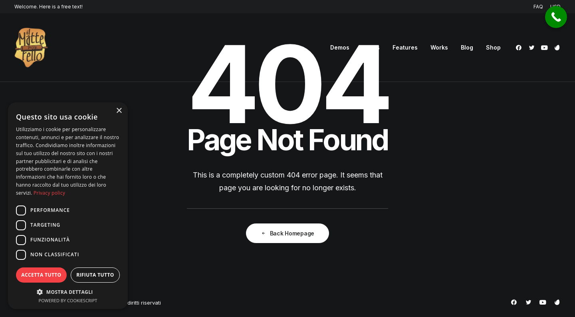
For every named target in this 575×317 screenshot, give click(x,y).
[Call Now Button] (556, 17)
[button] (520, 47)
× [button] (119, 111)
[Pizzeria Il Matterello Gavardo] (31, 48)
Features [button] (405, 47)
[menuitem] (539, 6)
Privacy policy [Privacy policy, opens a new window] (49, 192)
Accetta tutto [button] (41, 274)
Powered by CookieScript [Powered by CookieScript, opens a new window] (68, 300)
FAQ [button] (538, 7)
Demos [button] (339, 47)
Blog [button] (467, 47)
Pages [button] (371, 47)
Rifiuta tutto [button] (95, 274)
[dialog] (68, 205)
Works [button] (439, 47)
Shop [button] (493, 47)
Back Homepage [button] (287, 233)
